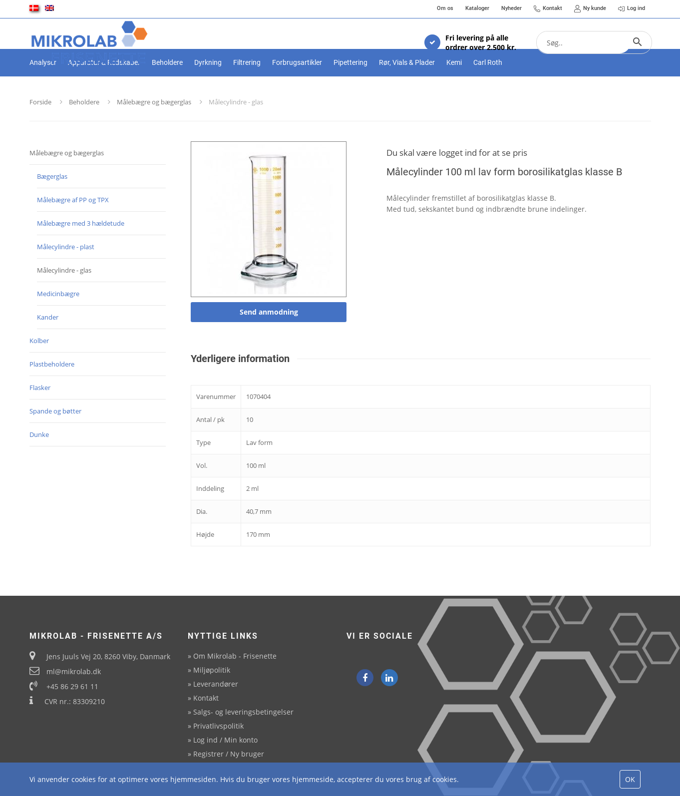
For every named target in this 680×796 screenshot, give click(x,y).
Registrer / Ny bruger (228, 754)
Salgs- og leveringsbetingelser (243, 712)
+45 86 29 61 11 (72, 686)
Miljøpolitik (211, 670)
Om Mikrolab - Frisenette (235, 656)
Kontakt (206, 698)
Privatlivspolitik (218, 726)
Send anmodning (269, 346)
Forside (40, 136)
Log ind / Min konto (225, 740)
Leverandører (215, 684)
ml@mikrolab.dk (73, 671)
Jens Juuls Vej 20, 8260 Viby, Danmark (108, 656)
